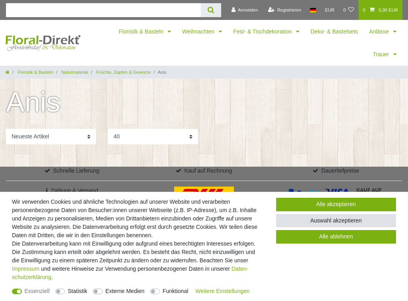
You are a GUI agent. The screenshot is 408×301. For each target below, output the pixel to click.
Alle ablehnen (336, 236)
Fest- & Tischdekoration (263, 31)
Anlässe (379, 31)
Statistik (77, 291)
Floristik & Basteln (142, 31)
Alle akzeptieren (336, 204)
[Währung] (329, 10)
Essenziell (37, 291)
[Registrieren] (285, 10)
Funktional (175, 291)
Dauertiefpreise (340, 170)
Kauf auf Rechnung (208, 170)
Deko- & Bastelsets (334, 31)
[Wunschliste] (348, 10)
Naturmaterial (74, 72)
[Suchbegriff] (103, 10)
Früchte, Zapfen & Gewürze (123, 72)
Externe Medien (125, 291)
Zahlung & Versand (74, 190)
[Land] (313, 10)
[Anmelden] (245, 10)
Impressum (25, 269)
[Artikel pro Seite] (153, 136)
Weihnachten (199, 31)
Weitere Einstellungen (223, 291)
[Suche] (211, 10)
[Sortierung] (51, 136)
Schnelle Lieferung (76, 170)
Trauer (381, 54)
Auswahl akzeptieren (336, 220)
